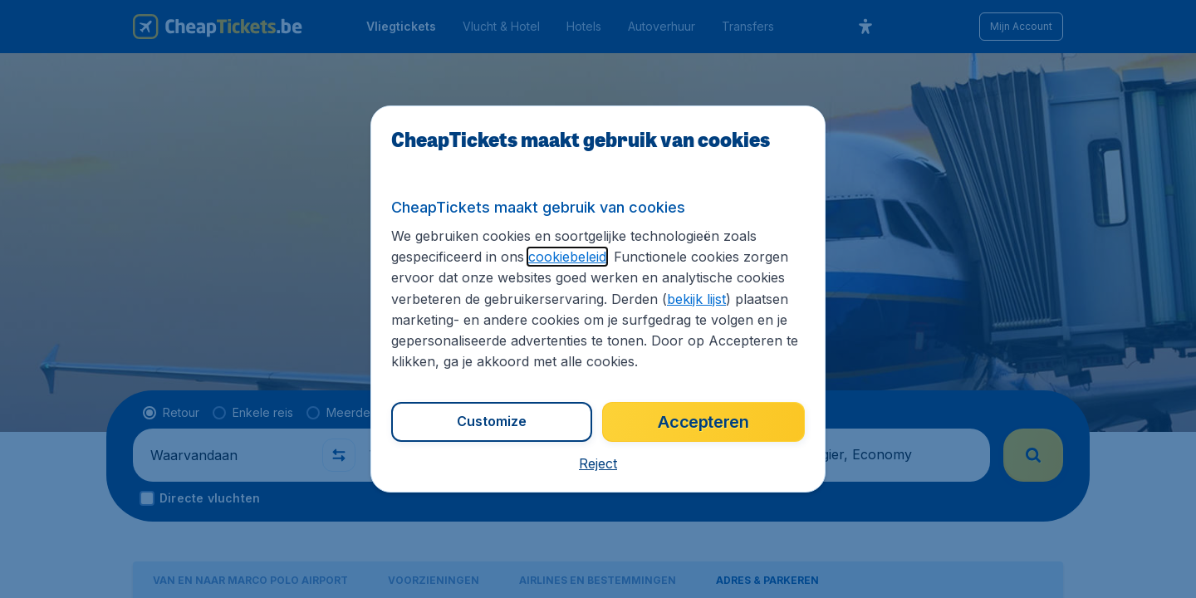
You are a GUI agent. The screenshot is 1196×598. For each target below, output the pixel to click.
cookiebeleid (567, 256)
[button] (598, 463)
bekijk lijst (696, 299)
